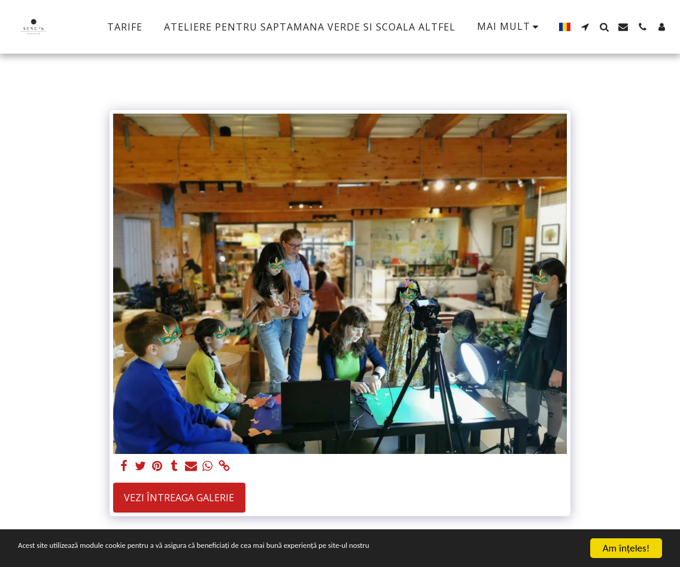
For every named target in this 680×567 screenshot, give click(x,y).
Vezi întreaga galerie (179, 497)
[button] (585, 27)
